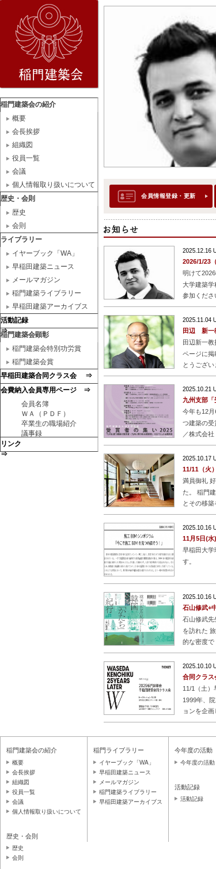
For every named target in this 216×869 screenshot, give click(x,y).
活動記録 (191, 799)
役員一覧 (26, 158)
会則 (19, 226)
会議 (19, 171)
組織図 (22, 145)
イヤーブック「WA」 (45, 253)
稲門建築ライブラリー (46, 293)
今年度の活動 (197, 762)
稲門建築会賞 (33, 362)
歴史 (19, 212)
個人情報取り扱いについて (53, 185)
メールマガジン (36, 280)
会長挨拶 (26, 132)
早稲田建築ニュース (43, 267)
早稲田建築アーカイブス (50, 306)
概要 (19, 118)
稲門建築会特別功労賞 (46, 348)
